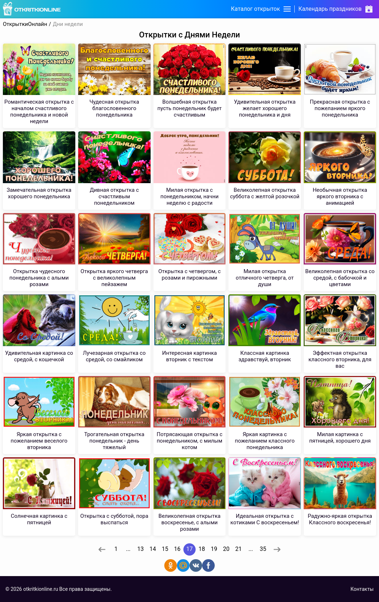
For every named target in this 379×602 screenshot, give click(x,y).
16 (177, 549)
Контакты (362, 589)
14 (153, 549)
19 (214, 549)
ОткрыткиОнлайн (25, 24)
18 (202, 549)
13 (140, 549)
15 (165, 549)
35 (263, 549)
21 (238, 549)
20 (226, 549)
